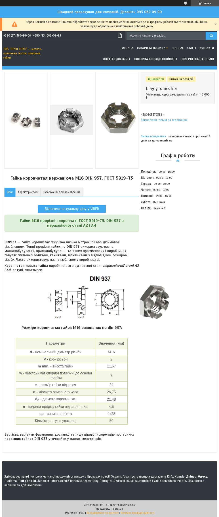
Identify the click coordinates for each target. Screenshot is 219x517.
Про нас (178, 48)
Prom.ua (130, 504)
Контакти (206, 48)
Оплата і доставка (117, 59)
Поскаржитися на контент (102, 512)
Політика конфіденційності (155, 59)
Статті (191, 48)
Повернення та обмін (197, 59)
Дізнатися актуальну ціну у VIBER (71, 208)
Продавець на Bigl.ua (109, 508)
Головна (126, 48)
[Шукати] (211, 36)
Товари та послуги (151, 48)
